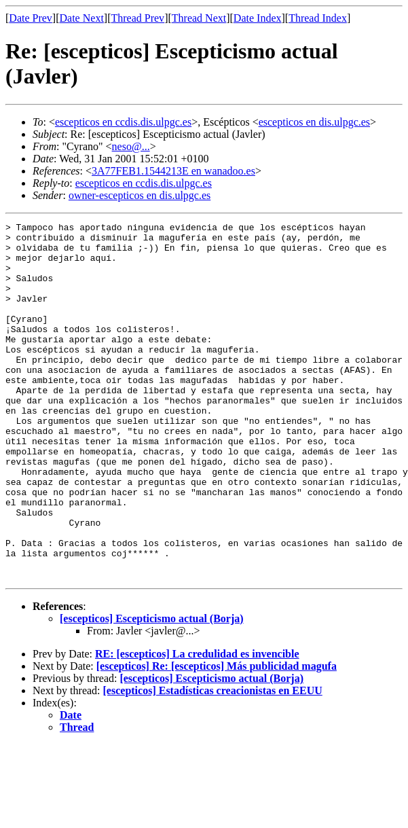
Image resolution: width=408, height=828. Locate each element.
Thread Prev (137, 18)
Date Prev (30, 18)
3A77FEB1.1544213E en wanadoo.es (173, 171)
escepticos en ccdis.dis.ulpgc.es (123, 122)
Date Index (258, 18)
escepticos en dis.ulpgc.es (314, 122)
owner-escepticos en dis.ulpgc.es (139, 195)
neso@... (131, 146)
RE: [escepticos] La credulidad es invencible (197, 725)
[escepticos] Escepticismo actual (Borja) (152, 690)
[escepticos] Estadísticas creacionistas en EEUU (212, 762)
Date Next (82, 18)
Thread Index (318, 18)
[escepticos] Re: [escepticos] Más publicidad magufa (216, 737)
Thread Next (199, 18)
